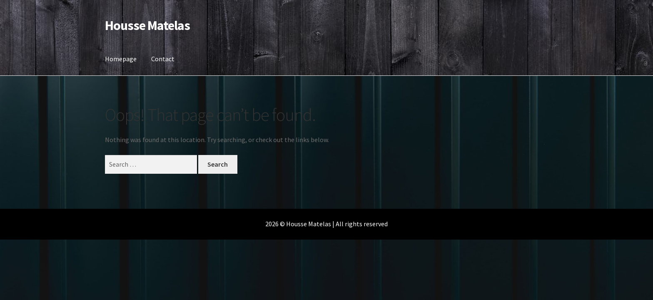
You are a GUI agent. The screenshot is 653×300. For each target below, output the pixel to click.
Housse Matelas (147, 25)
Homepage (121, 59)
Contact (162, 59)
